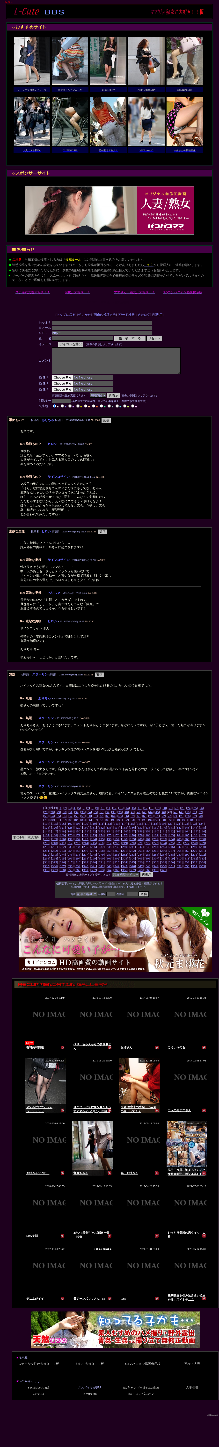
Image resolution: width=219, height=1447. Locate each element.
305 (140, 863)
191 (70, 844)
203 (163, 844)
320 (93, 867)
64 (113, 821)
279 (101, 859)
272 (46, 859)
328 (155, 867)
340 (85, 871)
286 (155, 859)
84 (76, 825)
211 (62, 848)
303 (124, 863)
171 (77, 840)
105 (54, 829)
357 (54, 875)
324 (124, 867)
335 (46, 871)
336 (54, 871)
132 (101, 832)
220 (132, 848)
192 (77, 844)
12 (114, 813)
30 (64, 817)
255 (77, 856)
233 (70, 852)
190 (62, 844)
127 (62, 832)
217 (109, 848)
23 (182, 813)
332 (186, 867)
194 (93, 844)
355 (202, 871)
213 (77, 848)
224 (163, 848)
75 (181, 821)
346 (132, 871)
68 (138, 821)
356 (46, 875)
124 (201, 829)
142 (179, 832)
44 (151, 817)
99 (169, 825)
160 (155, 836)
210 (54, 848)
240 (124, 852)
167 (46, 840)
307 (155, 863)
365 (116, 875)
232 (62, 852)
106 (62, 829)
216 (101, 848)
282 (124, 859)
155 (116, 836)
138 (148, 832)
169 (62, 840)
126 (54, 832)
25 (195, 813)
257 (93, 856)
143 (186, 832)
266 (163, 856)
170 (70, 840)
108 (77, 829)
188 (46, 844)
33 (83, 817)
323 (116, 867)
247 (179, 852)
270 (194, 856)
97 (157, 825)
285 (148, 859)
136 (132, 832)
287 (163, 859)
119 (162, 829)
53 (45, 821)
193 (85, 844)
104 (46, 829)
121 (177, 829)
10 (102, 813)
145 (202, 832)
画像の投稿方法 (105, 314)
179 (140, 840)
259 (109, 856)
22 (176, 813)
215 (93, 848)
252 (54, 856)
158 (140, 836)
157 (132, 836)
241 (132, 852)
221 (140, 848)
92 (126, 825)
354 (194, 871)
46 (163, 817)
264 (148, 856)
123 (193, 829)
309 (171, 863)
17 (145, 813)
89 (107, 825)
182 (163, 840)
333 (194, 867)
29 (58, 817)
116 (139, 829)
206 (186, 844)
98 (163, 825)
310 (179, 863)
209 (46, 848)
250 (202, 852)
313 (202, 863)
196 (109, 844)
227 (186, 848)
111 (101, 829)
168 (54, 840)
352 (179, 871)
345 (124, 871)
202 (155, 844)
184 (179, 840)
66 (126, 821)
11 (108, 813)
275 (70, 859)
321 (101, 867)
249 (194, 852)
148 (62, 836)
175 (109, 840)
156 (124, 836)
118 (154, 829)
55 (58, 821)
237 (101, 852)
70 (151, 821)
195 (101, 844)
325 (132, 867)
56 (64, 821)
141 (171, 832)
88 (101, 825)
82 (64, 825)
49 (181, 817)
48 (175, 817)
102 (192, 825)
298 (85, 863)
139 (155, 832)
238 (109, 852)
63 (107, 821)
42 (138, 817)
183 (171, 840)
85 (83, 825)
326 (140, 867)
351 (171, 871)
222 (148, 848)
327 (148, 867)
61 (95, 821)
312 (194, 863)
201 (148, 844)
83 (70, 825)
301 (109, 863)
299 (93, 863)
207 (194, 844)
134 (116, 832)
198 (124, 844)
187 (202, 840)
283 (132, 859)
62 (101, 821)
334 (202, 867)
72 (163, 821)
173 (93, 840)
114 (124, 829)
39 (120, 817)
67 (132, 821)
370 (155, 875)
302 (116, 863)
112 (108, 829)
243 (148, 852)
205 (179, 844)
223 (155, 848)
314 (46, 867)
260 (116, 856)
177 (124, 840)
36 (101, 817)
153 (101, 836)
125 (46, 832)
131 (93, 832)
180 (148, 840)
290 (186, 859)
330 (171, 867)
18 (151, 813)
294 (54, 863)
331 (179, 867)
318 (77, 867)
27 (45, 817)
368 (140, 875)
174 (101, 840)
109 (85, 829)
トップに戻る (66, 314)
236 (93, 852)
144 (194, 832)
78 (200, 821)
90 (113, 825)
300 (101, 863)
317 (70, 867)
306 (148, 863)
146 (46, 836)
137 (140, 832)
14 (127, 813)
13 (121, 813)
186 (194, 840)
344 (116, 871)
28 (52, 817)
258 (101, 856)
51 (194, 817)
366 (124, 875)
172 (85, 840)
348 (148, 871)
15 (133, 813)
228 (194, 848)
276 (77, 859)
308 (163, 863)
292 (202, 859)
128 (70, 832)
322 (109, 867)
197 (116, 844)
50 (188, 817)
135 (124, 832)
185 (186, 840)
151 (85, 836)
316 (62, 867)
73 (169, 821)
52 (200, 817)
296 (70, 863)
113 (116, 829)
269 (186, 856)
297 (77, 863)
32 (76, 817)
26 (201, 813)
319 (85, 867)
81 (58, 825)
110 (93, 829)
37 (107, 817)
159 (148, 836)
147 (54, 836)
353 (186, 871)
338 (70, 871)
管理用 (157, 314)
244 (155, 852)
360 (77, 875)
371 (163, 875)
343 (109, 871)
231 (54, 852)
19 (158, 813)
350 (163, 871)
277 (85, 859)
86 (89, 825)
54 (52, 821)
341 (93, 871)
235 (85, 852)
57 (70, 821)
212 (69, 848)
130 (85, 832)
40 (126, 817)
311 (186, 863)
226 (179, 848)
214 (85, 848)
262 (132, 856)
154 (109, 836)
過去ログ (144, 314)
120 (170, 829)
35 (95, 817)
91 (120, 825)
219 (124, 848)
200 (140, 844)
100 (176, 825)
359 (70, 875)
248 (186, 852)
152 (93, 836)
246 (171, 852)
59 (83, 821)
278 (93, 859)
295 (62, 863)
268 (179, 856)
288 (171, 859)
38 (113, 817)
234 (77, 852)
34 (89, 817)
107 (70, 829)
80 (52, 825)
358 (62, 875)
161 (163, 836)
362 (93, 875)
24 (188, 813)
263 (140, 856)
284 (140, 859)
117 (147, 829)
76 (188, 821)
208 (202, 844)
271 (202, 856)
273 (54, 859)
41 (132, 817)
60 (89, 821)
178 (132, 840)
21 (170, 813)
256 (85, 856)
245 (163, 852)
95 (144, 825)
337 (62, 871)
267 (171, 856)
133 (109, 832)
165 (194, 836)
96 (151, 825)
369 (148, 875)
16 (139, 813)
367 (132, 875)
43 (144, 817)
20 (164, 813)
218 (116, 848)
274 (62, 859)
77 (194, 821)
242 (140, 852)
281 (116, 859)
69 (144, 821)
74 (175, 821)
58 (76, 821)
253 (62, 856)
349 (155, 871)
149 (70, 836)
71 (157, 821)
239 (116, 852)
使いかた (84, 314)
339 (77, 871)
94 (138, 825)
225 (171, 848)
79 (45, 825)
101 (184, 825)
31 (70, 817)
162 (171, 836)
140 (163, 832)
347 (140, 871)
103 (199, 825)
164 (186, 836)
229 (202, 848)
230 (46, 852)
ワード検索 (127, 314)
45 (157, 817)
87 (95, 825)
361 (85, 875)
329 (163, 867)
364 (109, 875)
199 (132, 844)
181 (155, 840)
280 (109, 859)
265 (155, 856)
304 (132, 863)
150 (77, 836)
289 (179, 859)
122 (185, 829)
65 (120, 821)
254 (70, 856)
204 (171, 844)
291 (194, 859)
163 (179, 836)
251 (46, 856)
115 (131, 829)
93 (132, 825)
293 (46, 863)
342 (101, 871)
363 (101, 875)
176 (116, 840)
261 (124, 856)
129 (77, 832)
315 (54, 867)
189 (54, 844)
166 (202, 836)
